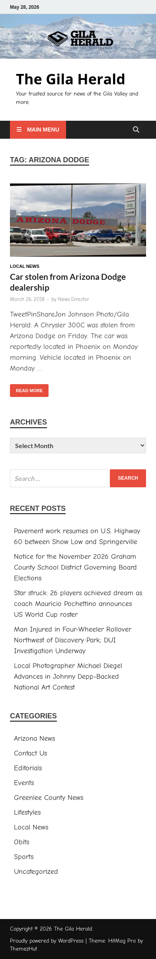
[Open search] (136, 130)
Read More (26, 388)
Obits (21, 842)
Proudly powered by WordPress (47, 940)
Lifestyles (27, 812)
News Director (73, 299)
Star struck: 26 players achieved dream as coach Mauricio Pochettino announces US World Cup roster (78, 604)
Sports (23, 857)
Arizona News (34, 738)
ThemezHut (23, 948)
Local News (24, 266)
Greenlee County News (48, 798)
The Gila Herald (70, 79)
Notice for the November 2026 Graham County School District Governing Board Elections (75, 567)
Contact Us (30, 753)
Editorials (28, 768)
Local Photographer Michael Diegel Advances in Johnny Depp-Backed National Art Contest (68, 677)
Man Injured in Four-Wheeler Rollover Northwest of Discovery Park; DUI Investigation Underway (72, 640)
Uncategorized (36, 871)
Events (24, 783)
